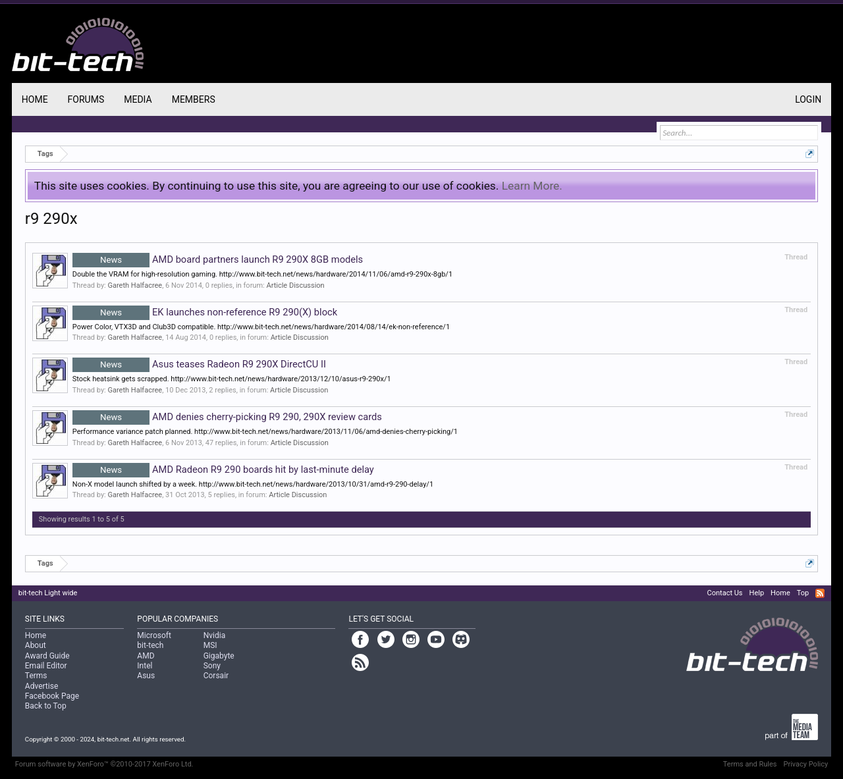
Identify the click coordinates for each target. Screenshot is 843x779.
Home (35, 99)
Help (757, 593)
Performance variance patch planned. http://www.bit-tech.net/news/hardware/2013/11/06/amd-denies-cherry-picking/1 (265, 431)
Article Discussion (295, 285)
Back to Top (46, 706)
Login (808, 99)
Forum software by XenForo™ (104, 764)
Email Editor (46, 665)
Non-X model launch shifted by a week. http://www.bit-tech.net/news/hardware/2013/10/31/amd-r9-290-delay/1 (252, 484)
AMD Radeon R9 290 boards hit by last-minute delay (223, 469)
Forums (86, 99)
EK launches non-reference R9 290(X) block (204, 312)
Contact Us (725, 593)
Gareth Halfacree (135, 285)
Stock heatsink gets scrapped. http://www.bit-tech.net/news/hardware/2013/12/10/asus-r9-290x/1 (231, 379)
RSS (820, 593)
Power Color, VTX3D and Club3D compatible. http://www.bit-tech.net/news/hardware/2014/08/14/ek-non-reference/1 (261, 327)
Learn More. (532, 185)
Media (137, 99)
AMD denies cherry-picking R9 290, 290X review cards (227, 417)
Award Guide (47, 655)
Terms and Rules (750, 764)
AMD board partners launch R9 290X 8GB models (217, 259)
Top (803, 593)
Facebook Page (52, 696)
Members (193, 99)
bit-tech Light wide (48, 593)
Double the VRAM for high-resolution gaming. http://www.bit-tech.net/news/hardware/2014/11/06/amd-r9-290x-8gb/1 (262, 274)
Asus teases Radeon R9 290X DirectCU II (199, 364)
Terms (36, 675)
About (35, 645)
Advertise (41, 686)
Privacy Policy (805, 764)
